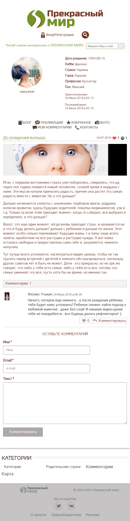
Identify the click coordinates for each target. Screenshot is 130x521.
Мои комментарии (52, 127)
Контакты (86, 127)
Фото (105, 123)
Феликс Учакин (40, 294)
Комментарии (99, 466)
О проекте (38, 515)
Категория (12, 467)
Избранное (81, 123)
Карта (8, 474)
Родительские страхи (63, 467)
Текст (7, 379)
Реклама (92, 515)
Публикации (52, 123)
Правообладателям (66, 515)
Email (7, 360)
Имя (6, 342)
